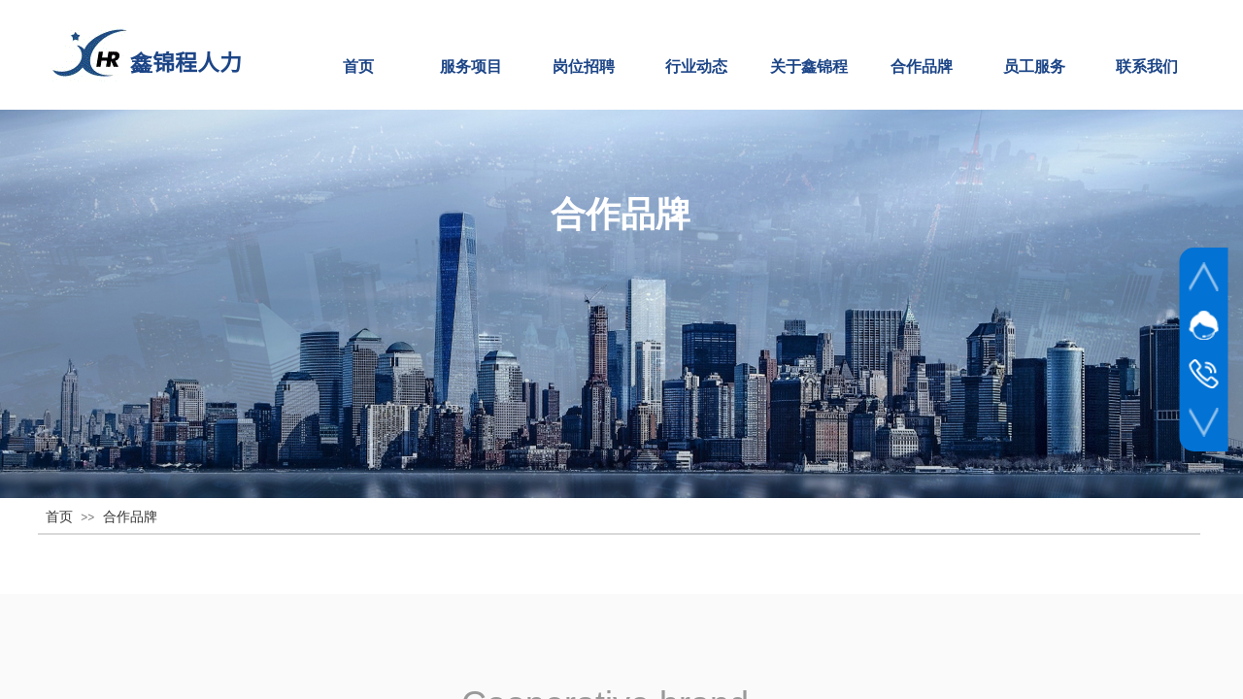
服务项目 (471, 66)
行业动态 (696, 66)
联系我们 (1147, 66)
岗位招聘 (584, 66)
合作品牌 (921, 66)
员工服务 (1034, 66)
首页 (358, 66)
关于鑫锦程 (809, 66)
